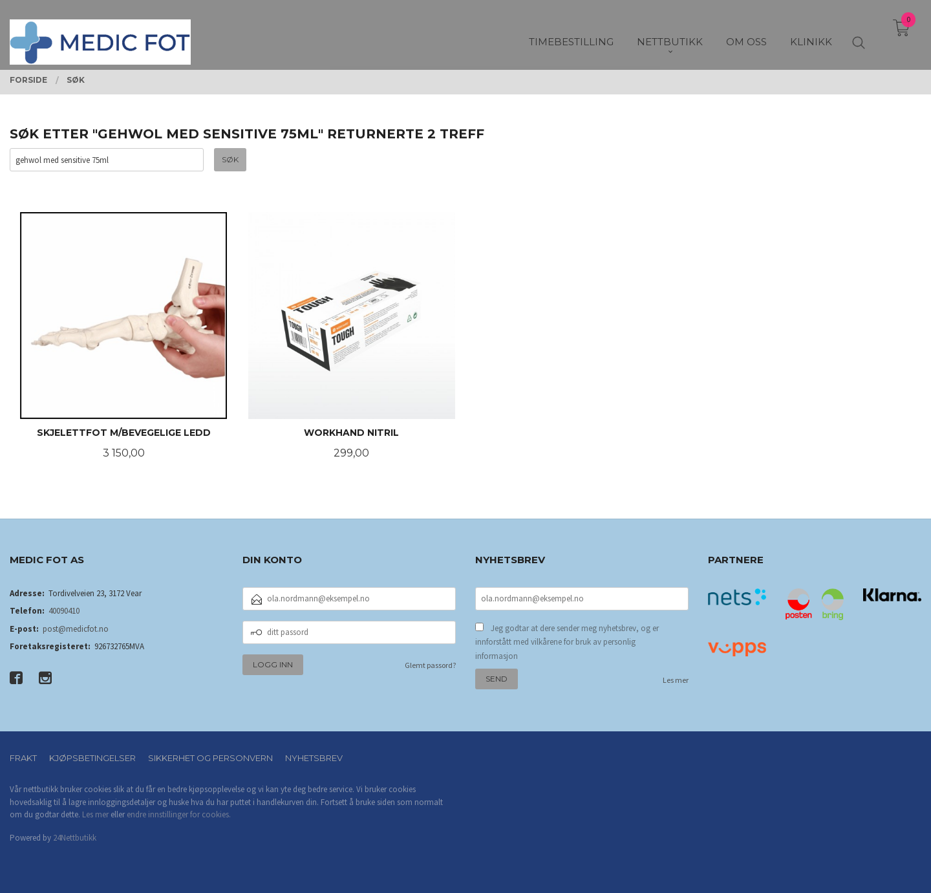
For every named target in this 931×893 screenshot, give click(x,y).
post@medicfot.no (76, 628)
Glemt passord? (430, 665)
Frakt (23, 758)
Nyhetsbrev (314, 758)
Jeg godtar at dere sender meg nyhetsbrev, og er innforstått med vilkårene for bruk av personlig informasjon (567, 642)
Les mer (676, 680)
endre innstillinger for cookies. (179, 814)
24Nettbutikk (74, 837)
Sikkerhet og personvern (210, 758)
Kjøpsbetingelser (92, 758)
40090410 (64, 610)
